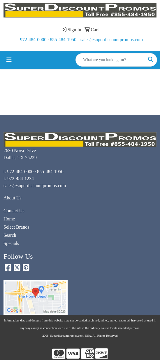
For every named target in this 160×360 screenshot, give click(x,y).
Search (9, 235)
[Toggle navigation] (9, 60)
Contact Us (13, 210)
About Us (12, 197)
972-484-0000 (33, 39)
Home (9, 218)
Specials (11, 243)
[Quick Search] (110, 60)
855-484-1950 (63, 39)
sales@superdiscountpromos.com (111, 39)
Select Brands (16, 227)
